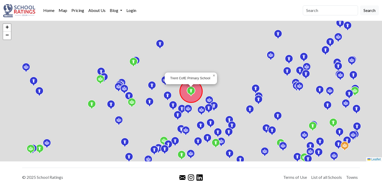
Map (63, 10)
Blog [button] (114, 10)
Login (131, 10)
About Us (97, 10)
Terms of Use (295, 177)
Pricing (77, 10)
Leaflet (374, 159)
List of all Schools (326, 177)
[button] (173, 105)
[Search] (330, 10)
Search (369, 10)
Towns (352, 177)
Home (48, 10)
